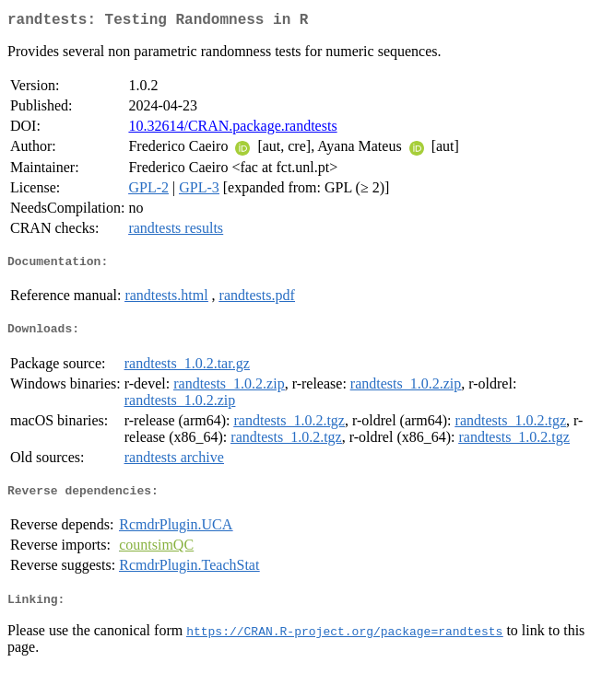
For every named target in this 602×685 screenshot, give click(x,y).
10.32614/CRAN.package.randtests (232, 129)
